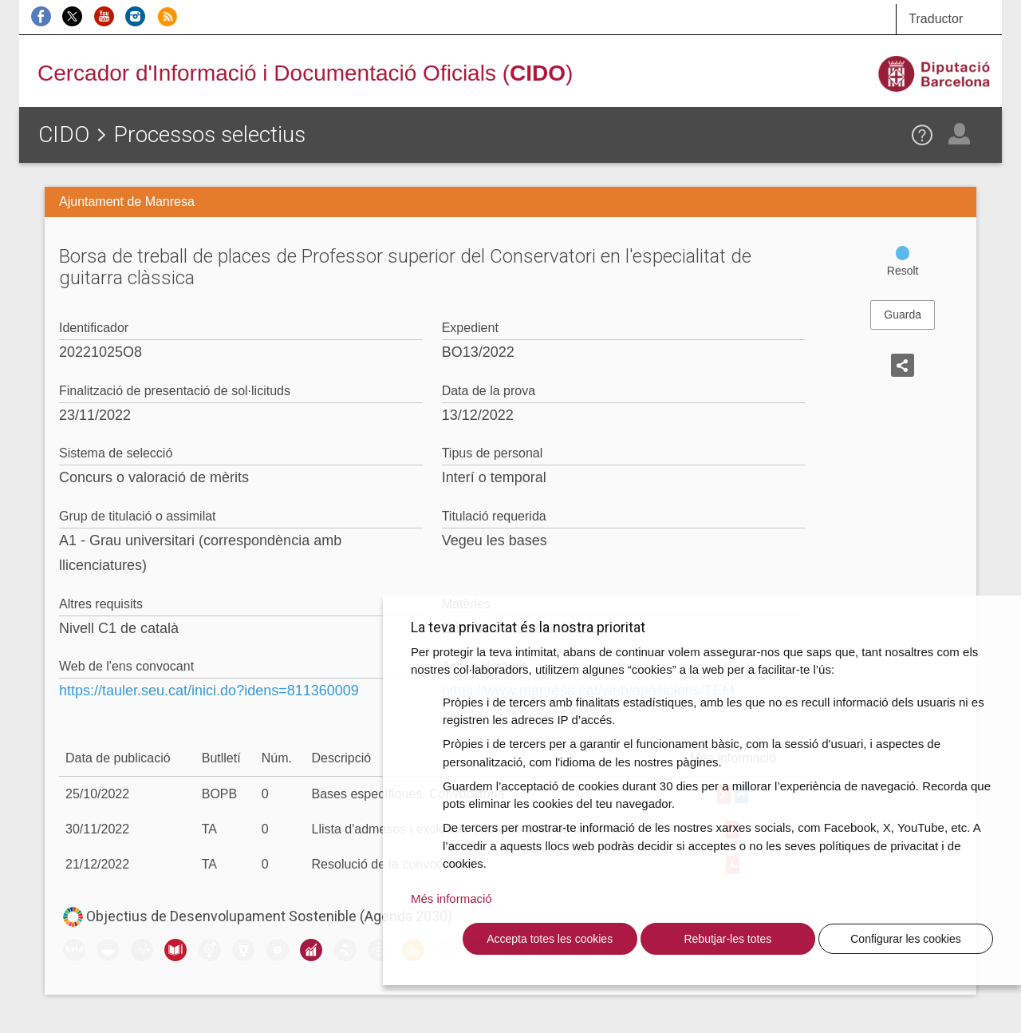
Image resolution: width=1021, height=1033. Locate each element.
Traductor (936, 19)
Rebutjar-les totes (727, 938)
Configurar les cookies (905, 938)
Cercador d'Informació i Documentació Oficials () (305, 73)
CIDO (63, 134)
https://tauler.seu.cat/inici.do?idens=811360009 (209, 691)
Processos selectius (209, 134)
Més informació (451, 898)
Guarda (902, 314)
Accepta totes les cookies (550, 938)
